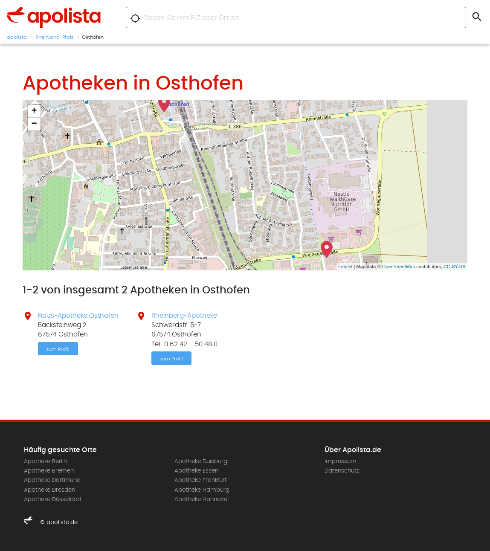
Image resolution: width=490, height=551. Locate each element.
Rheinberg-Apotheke (184, 315)
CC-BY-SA (455, 266)
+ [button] (34, 111)
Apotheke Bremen (49, 471)
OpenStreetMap (398, 266)
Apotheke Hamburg (201, 490)
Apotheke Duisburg (200, 461)
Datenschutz (342, 471)
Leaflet (346, 266)
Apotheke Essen (196, 471)
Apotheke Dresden (49, 490)
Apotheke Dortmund (52, 480)
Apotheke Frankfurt (200, 480)
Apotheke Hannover (201, 499)
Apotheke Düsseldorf (52, 499)
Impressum (341, 461)
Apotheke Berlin (45, 461)
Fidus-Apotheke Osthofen (78, 315)
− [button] (34, 124)
